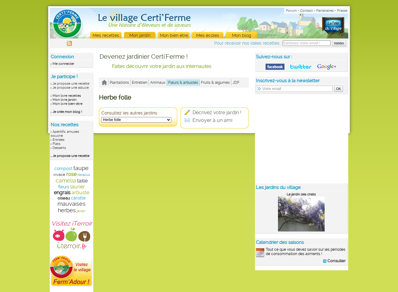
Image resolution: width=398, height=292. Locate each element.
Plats (56, 144)
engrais (62, 192)
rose (71, 174)
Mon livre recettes (67, 96)
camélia (66, 180)
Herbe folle (115, 97)
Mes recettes (106, 35)
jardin (81, 211)
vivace (59, 174)
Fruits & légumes (215, 82)
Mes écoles (207, 35)
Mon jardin (139, 35)
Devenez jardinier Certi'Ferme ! (144, 56)
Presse (342, 11)
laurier (77, 187)
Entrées (58, 140)
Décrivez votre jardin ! (213, 112)
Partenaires (325, 11)
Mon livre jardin (64, 100)
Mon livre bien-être (67, 104)
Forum (291, 11)
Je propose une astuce (71, 88)
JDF (236, 82)
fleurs (63, 186)
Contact (306, 11)
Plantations (119, 82)
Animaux (157, 82)
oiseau (64, 198)
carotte (78, 197)
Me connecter (63, 64)
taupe (81, 168)
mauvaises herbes (72, 206)
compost (63, 168)
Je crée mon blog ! (67, 112)
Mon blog (241, 35)
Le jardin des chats (301, 194)
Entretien (139, 82)
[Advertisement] (301, 138)
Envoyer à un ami (208, 120)
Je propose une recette (71, 84)
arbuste (80, 192)
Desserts (59, 148)
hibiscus (83, 175)
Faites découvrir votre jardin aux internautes (161, 66)
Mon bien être (174, 35)
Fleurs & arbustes (183, 82)
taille (82, 181)
